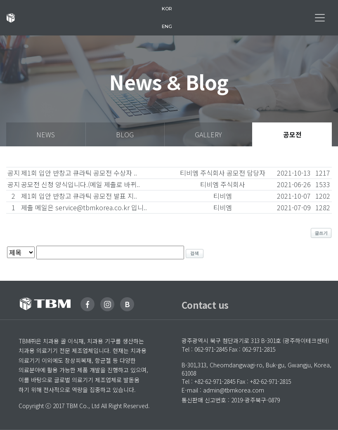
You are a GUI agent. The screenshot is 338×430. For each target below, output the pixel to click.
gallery (208, 134)
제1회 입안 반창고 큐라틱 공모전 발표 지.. (79, 196)
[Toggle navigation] (319, 17)
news (45, 134)
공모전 (292, 134)
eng (167, 26)
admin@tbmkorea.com (233, 390)
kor (167, 9)
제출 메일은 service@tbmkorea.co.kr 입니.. (84, 207)
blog (125, 134)
